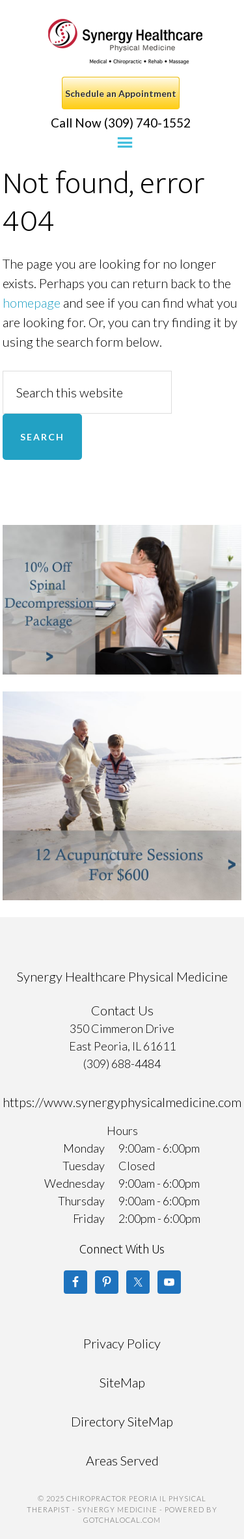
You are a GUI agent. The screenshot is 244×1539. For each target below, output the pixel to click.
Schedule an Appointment (120, 93)
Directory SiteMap (122, 1421)
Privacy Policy (122, 1343)
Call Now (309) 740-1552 (121, 122)
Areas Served (122, 1460)
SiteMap (122, 1382)
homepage (32, 302)
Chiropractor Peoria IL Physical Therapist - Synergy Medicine (125, 41)
